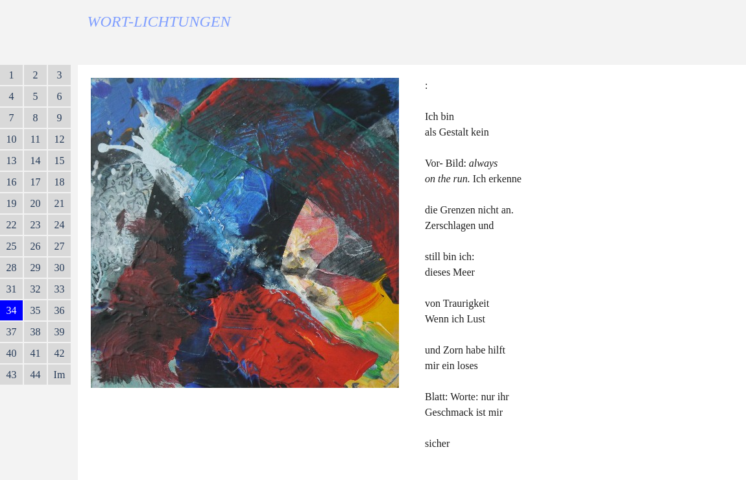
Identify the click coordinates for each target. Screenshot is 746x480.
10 (11, 139)
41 (35, 353)
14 (35, 160)
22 (11, 224)
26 (35, 246)
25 (11, 246)
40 (11, 353)
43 (11, 374)
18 (59, 181)
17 (35, 181)
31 (11, 288)
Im (60, 374)
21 (59, 203)
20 (35, 203)
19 (11, 203)
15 (59, 160)
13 (11, 160)
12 (59, 139)
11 (35, 139)
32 (35, 288)
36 (59, 310)
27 (59, 246)
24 (59, 224)
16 (11, 181)
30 (59, 267)
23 (35, 224)
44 (35, 374)
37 (11, 331)
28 (11, 267)
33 (59, 288)
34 (11, 310)
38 (35, 331)
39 (59, 331)
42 (59, 353)
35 (35, 310)
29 (35, 267)
